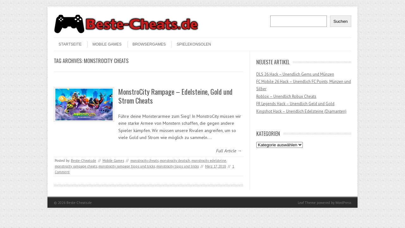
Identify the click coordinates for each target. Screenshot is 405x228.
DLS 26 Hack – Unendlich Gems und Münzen (295, 74)
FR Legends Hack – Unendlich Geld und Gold (295, 103)
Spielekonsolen (194, 44)
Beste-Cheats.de (83, 160)
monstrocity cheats (144, 160)
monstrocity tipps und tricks (177, 166)
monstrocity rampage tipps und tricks (126, 166)
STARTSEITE (70, 44)
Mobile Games (107, 44)
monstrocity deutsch (175, 160)
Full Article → (229, 151)
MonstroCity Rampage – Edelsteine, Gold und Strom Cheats (175, 96)
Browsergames (149, 44)
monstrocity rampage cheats (76, 166)
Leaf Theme (307, 202)
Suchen (340, 21)
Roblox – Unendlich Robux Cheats (286, 96)
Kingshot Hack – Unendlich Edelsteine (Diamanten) (301, 111)
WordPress (343, 202)
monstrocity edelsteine (208, 160)
